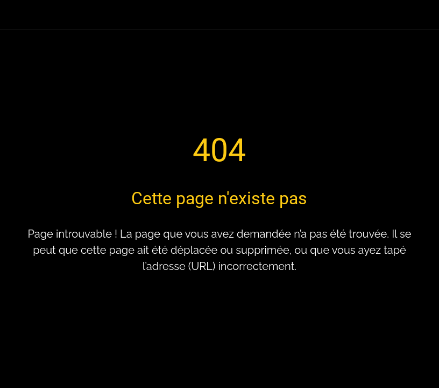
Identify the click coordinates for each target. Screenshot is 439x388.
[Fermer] (15, 15)
